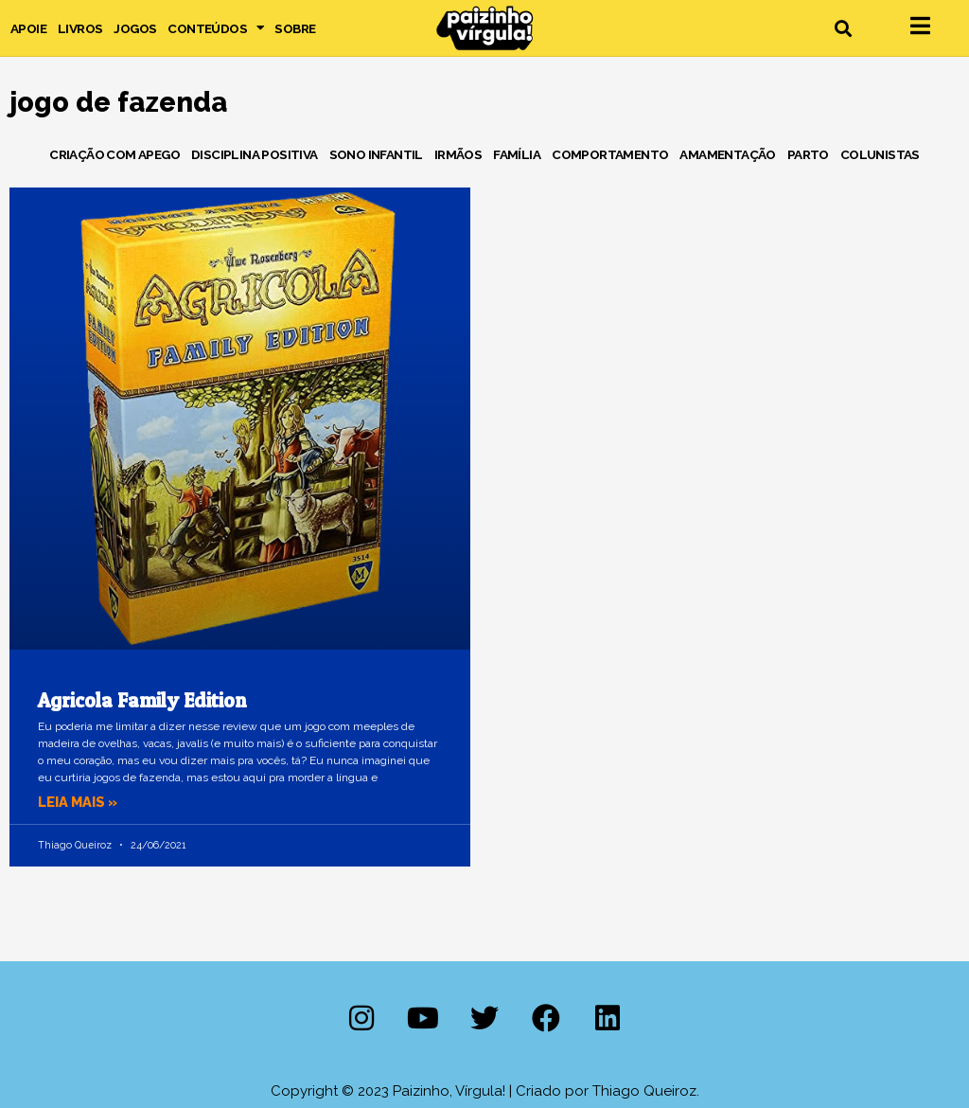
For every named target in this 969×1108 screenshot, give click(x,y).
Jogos (135, 28)
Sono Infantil (376, 154)
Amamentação (727, 154)
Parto (808, 154)
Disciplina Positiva (254, 154)
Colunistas (880, 154)
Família (516, 154)
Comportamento (610, 154)
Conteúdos (215, 28)
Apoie (28, 28)
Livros (80, 28)
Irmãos (458, 154)
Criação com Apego (114, 154)
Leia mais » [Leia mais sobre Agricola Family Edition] (79, 802)
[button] (842, 28)
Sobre (294, 28)
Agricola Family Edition (142, 700)
